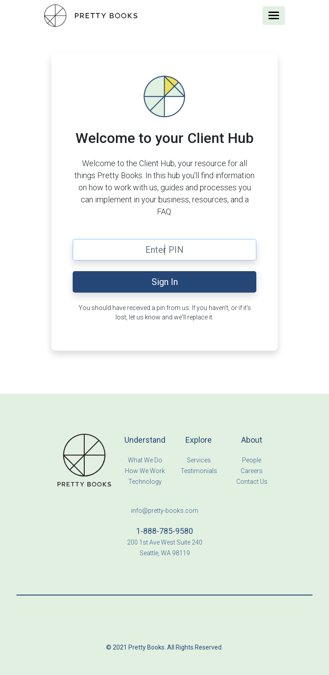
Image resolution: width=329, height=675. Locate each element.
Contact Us (251, 481)
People (251, 460)
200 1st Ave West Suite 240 (164, 542)
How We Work (145, 470)
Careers (252, 470)
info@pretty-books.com (164, 510)
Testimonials (199, 470)
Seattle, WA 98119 (165, 553)
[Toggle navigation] (274, 15)
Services (199, 460)
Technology (145, 481)
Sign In (165, 282)
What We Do (145, 460)
